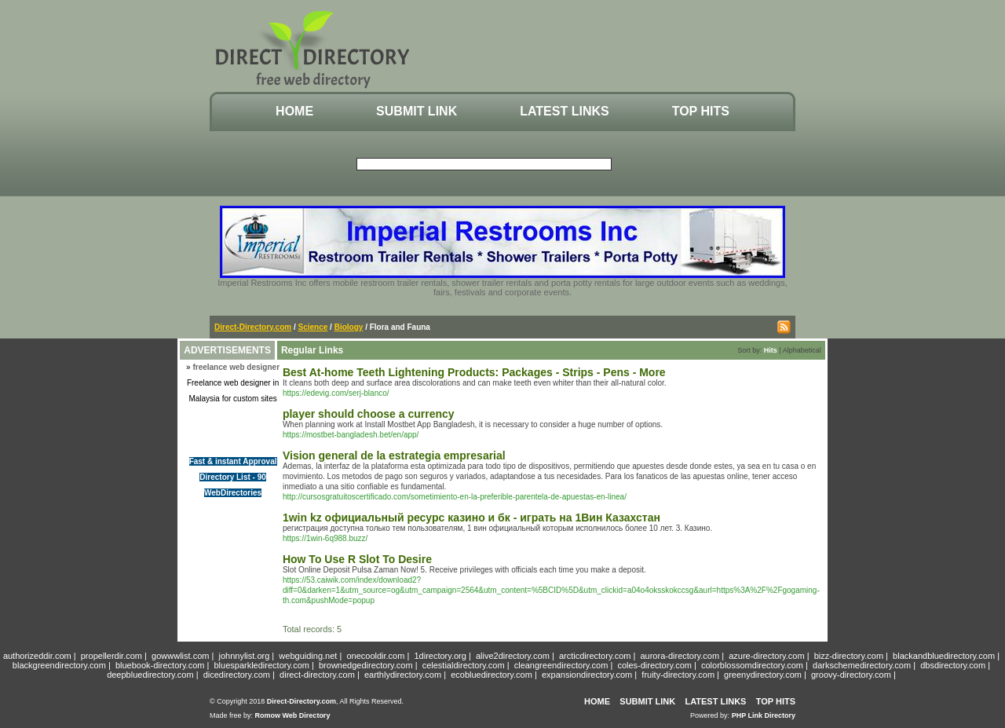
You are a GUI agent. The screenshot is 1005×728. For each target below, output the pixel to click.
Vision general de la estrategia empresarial (394, 455)
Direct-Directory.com (252, 327)
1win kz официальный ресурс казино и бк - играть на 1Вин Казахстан (471, 517)
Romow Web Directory (293, 715)
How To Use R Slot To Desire (357, 559)
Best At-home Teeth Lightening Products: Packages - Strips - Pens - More (474, 372)
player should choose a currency (369, 414)
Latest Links (564, 111)
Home (294, 111)
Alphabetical (802, 350)
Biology (349, 327)
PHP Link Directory (763, 715)
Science (313, 327)
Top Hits (700, 111)
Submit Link (416, 111)
